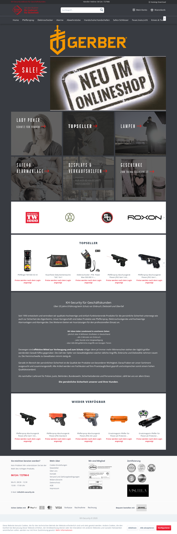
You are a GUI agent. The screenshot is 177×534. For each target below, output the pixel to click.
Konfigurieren (164, 528)
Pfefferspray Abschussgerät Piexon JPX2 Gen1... (149, 276)
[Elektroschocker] (45, 20)
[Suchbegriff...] (82, 10)
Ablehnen (132, 528)
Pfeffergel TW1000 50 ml (28, 275)
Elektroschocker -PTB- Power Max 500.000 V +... (88, 276)
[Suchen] (101, 9)
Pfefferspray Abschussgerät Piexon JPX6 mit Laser (88, 434)
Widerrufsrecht (56, 480)
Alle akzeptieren (147, 528)
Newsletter (54, 468)
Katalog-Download (158, 2)
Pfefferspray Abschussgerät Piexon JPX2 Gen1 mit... (119, 276)
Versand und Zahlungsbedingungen (65, 477)
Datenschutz (55, 482)
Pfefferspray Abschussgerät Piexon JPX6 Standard (58, 434)
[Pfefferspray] (28, 20)
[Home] (16, 20)
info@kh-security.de (25, 492)
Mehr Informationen (64, 530)
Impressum (54, 488)
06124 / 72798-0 (20, 475)
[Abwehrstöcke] (73, 20)
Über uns (53, 471)
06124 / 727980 (103, 1)
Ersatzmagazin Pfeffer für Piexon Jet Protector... (119, 434)
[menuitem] (156, 2)
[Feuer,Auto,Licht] (139, 20)
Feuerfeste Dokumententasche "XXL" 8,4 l (58, 276)
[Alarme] (60, 20)
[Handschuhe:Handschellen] (96, 20)
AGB (51, 485)
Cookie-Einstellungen (58, 465)
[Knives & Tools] (158, 20)
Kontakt (53, 474)
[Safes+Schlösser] (120, 20)
